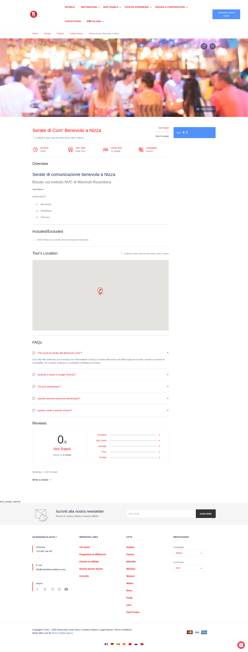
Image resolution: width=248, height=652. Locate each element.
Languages (178, 547)
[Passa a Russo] (136, 644)
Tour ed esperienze (136, 7)
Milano (129, 583)
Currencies (178, 562)
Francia (60, 33)
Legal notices (106, 629)
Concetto (84, 576)
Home (35, 33)
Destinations (89, 7)
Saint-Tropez (133, 612)
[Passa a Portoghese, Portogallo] (142, 644)
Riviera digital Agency (62, 633)
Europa (47, 33)
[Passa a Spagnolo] (124, 644)
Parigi (129, 597)
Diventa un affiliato (89, 561)
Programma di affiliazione (92, 554)
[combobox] (189, 553)
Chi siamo (84, 547)
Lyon (129, 605)
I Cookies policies (89, 629)
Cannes (130, 554)
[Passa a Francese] (106, 644)
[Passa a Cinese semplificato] (130, 644)
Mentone (131, 569)
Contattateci (73, 21)
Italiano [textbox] (179, 553)
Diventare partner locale (226, 14)
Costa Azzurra (76, 33)
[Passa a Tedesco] (112, 644)
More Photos (204, 109)
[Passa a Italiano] (118, 644)
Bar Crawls (110, 7)
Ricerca (70, 7)
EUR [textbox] (178, 568)
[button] (100, 291)
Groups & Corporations (170, 7)
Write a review (41, 479)
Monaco (130, 576)
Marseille (131, 561)
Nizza (129, 590)
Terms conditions (123, 629)
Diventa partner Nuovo (91, 569)
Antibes (130, 547)
